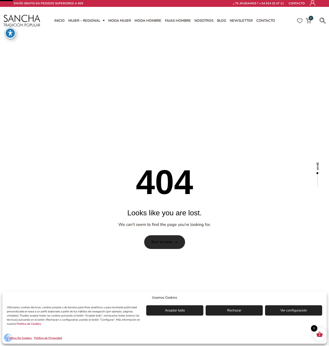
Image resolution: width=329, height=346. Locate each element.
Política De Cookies (19, 338)
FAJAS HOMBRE (178, 20)
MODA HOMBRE (148, 20)
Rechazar (234, 310)
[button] (321, 21)
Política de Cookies (29, 324)
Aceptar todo (175, 310)
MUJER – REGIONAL (86, 20)
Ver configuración (293, 310)
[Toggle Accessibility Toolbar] (10, 6)
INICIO (59, 20)
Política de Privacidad (48, 338)
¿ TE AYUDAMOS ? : (258, 3)
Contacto (297, 3)
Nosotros (203, 20)
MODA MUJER (119, 20)
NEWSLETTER (241, 20)
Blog (221, 20)
